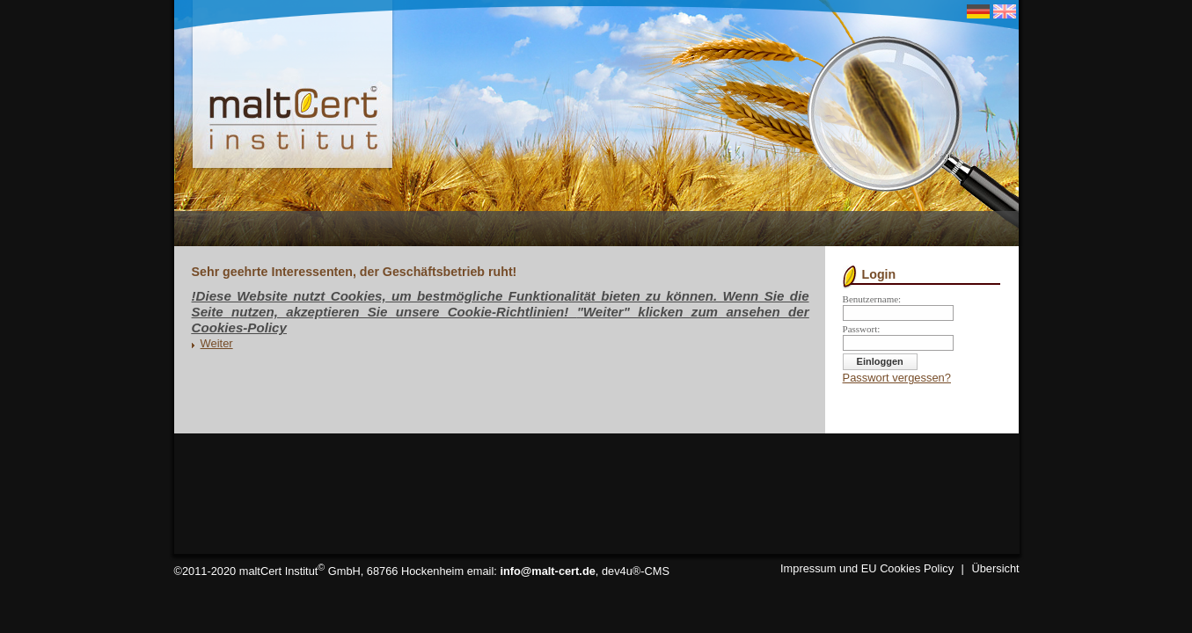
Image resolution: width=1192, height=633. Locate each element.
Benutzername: (872, 299)
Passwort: (862, 329)
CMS (657, 571)
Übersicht (996, 568)
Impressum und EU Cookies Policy (867, 568)
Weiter (217, 343)
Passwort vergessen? (897, 377)
